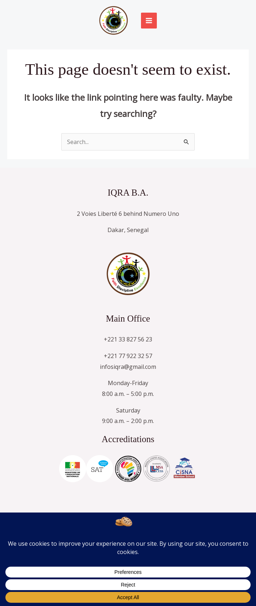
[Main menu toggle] (149, 21)
